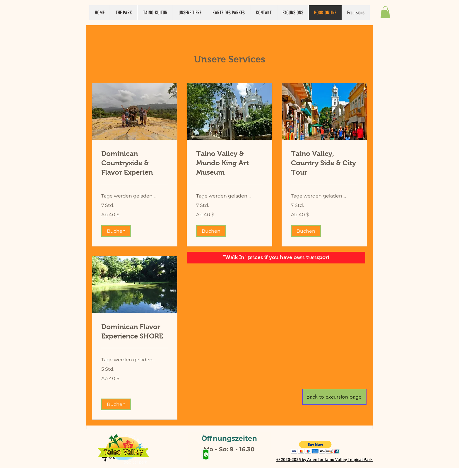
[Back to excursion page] (334, 397)
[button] (385, 12)
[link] (134, 163)
